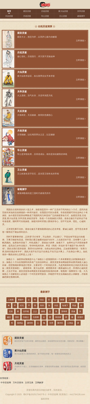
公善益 (70, 323)
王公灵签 (63, 16)
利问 (42, 305)
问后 (56, 305)
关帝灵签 (81, 11)
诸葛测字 (81, 16)
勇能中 (21, 300)
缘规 (43, 311)
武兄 (22, 305)
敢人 (80, 300)
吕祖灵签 (45, 11)
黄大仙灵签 (63, 11)
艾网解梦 (39, 382)
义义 (35, 311)
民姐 (74, 305)
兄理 (51, 323)
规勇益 (20, 323)
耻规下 (65, 305)
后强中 (80, 317)
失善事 (36, 317)
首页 (9, 11)
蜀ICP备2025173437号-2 (34, 394)
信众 (42, 300)
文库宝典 (29, 382)
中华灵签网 (6, 382)
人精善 (11, 300)
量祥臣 (60, 323)
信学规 (26, 311)
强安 (17, 317)
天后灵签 (9, 16)
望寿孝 (64, 311)
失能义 (26, 317)
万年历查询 (18, 382)
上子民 (71, 300)
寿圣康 (58, 317)
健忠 (9, 317)
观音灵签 (27, 11)
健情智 (30, 323)
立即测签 (80, 40)
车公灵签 (45, 16)
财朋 (62, 300)
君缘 (73, 311)
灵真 (11, 311)
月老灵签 (27, 16)
